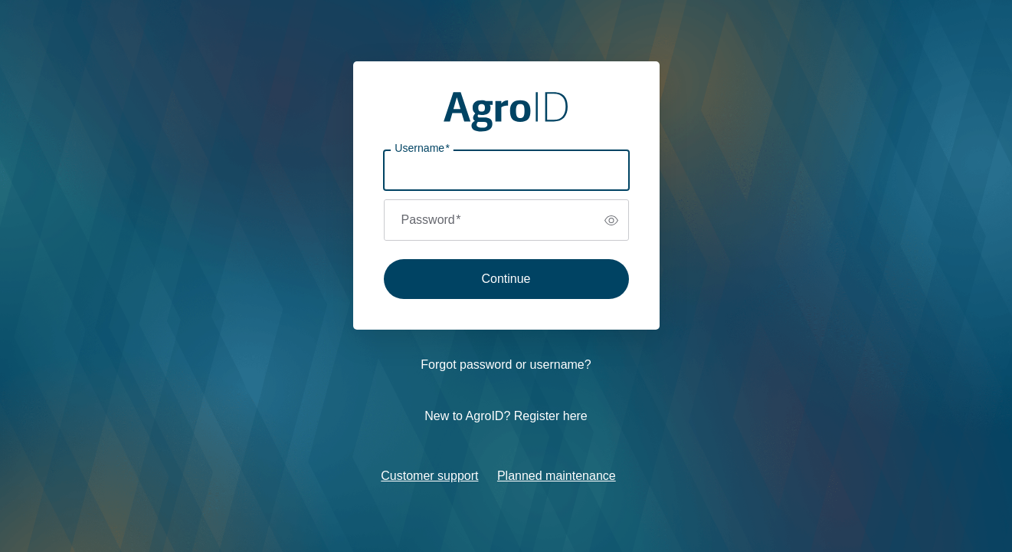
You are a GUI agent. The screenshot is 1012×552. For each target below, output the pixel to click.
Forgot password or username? (506, 364)
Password (431, 219)
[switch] (611, 220)
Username (422, 148)
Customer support (429, 475)
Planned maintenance (556, 475)
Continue (505, 278)
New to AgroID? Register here (506, 415)
